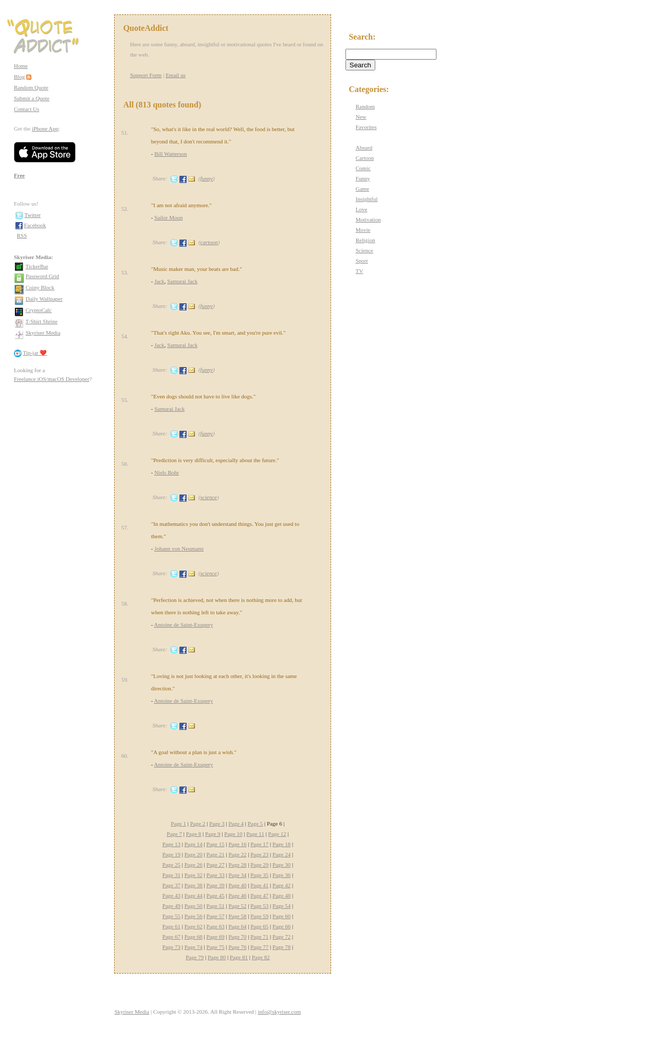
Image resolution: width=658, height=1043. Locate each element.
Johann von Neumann (179, 548)
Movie (363, 230)
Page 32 (194, 875)
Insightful (367, 199)
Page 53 (259, 906)
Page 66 (281, 926)
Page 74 (194, 947)
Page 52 (237, 906)
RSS (22, 235)
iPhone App (45, 128)
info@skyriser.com (279, 1012)
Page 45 (216, 895)
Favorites (366, 127)
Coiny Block (40, 287)
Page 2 (198, 823)
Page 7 (174, 834)
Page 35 (259, 875)
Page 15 (216, 844)
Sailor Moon (168, 217)
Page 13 (171, 844)
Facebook (35, 225)
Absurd (364, 147)
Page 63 (216, 926)
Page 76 (237, 947)
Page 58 (237, 916)
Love (362, 209)
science (208, 497)
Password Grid (42, 276)
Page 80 (217, 957)
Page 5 (255, 823)
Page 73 (171, 947)
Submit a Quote (31, 98)
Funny (363, 178)
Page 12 (277, 834)
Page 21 (216, 854)
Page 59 (259, 916)
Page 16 (237, 844)
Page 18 (281, 844)
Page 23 (259, 854)
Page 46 (237, 895)
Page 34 (237, 875)
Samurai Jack (182, 281)
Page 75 (216, 947)
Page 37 (171, 885)
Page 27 (216, 865)
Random (365, 106)
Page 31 (171, 875)
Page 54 (281, 906)
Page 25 (171, 865)
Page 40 (237, 885)
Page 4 (236, 823)
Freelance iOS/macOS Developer (51, 379)
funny (206, 178)
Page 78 (281, 947)
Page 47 (259, 895)
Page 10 (233, 834)
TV (359, 271)
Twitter (33, 215)
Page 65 (259, 926)
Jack (159, 281)
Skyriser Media (43, 333)
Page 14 (194, 844)
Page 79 (195, 957)
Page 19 (171, 854)
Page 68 (194, 937)
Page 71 (259, 937)
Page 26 (194, 865)
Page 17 (259, 844)
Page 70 (237, 937)
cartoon (209, 242)
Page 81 (239, 957)
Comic (363, 168)
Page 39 (216, 885)
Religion (365, 240)
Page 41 (259, 885)
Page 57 (216, 916)
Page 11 (255, 834)
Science (364, 250)
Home (21, 66)
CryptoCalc (39, 310)
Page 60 (281, 916)
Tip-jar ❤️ (35, 353)
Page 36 (281, 875)
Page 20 (194, 854)
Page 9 (213, 834)
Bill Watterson (170, 154)
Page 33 (216, 875)
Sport (362, 261)
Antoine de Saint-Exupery (183, 624)
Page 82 (261, 957)
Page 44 (194, 895)
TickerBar (37, 266)
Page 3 (217, 823)
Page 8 (194, 834)
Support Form (145, 75)
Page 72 (281, 937)
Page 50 (194, 906)
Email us (176, 75)
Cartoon (365, 158)
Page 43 (171, 895)
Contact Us (26, 109)
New (361, 117)
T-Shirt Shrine (42, 321)
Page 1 (178, 823)
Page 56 (194, 916)
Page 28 (237, 865)
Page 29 (259, 865)
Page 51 (216, 906)
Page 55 (171, 916)
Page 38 (194, 885)
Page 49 (171, 906)
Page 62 (194, 926)
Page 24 (281, 854)
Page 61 (171, 926)
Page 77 (259, 947)
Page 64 (237, 926)
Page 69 (216, 937)
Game (362, 189)
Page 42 (281, 885)
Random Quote (31, 87)
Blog (19, 77)
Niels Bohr (166, 472)
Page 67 (171, 937)
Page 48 (281, 895)
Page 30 (281, 865)
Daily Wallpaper (44, 299)
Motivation (368, 219)
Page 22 (237, 854)
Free (19, 175)
